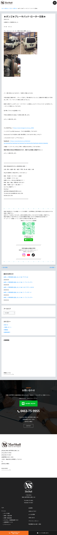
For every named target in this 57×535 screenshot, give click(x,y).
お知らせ (6, 325)
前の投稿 (4, 267)
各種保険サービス (8, 522)
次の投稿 (52, 267)
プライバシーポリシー (34, 521)
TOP (2, 507)
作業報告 (6, 329)
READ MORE (4, 468)
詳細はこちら (7, 373)
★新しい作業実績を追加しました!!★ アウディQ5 (16, 277)
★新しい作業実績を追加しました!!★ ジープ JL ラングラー (18, 282)
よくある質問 (31, 514)
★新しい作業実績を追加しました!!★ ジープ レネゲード (17, 292)
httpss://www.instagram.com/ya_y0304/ (23, 128)
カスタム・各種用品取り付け (11, 520)
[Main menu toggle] (55, 3)
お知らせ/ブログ (32, 511)
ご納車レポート (7, 327)
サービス (3, 511)
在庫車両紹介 (7, 332)
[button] (28, 403)
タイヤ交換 (7, 513)
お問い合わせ (31, 517)
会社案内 (30, 508)
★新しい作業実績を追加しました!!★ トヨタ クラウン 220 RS (19, 287)
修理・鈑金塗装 (8, 517)
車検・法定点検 (8, 515)
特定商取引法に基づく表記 (35, 524)
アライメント (7, 524)
